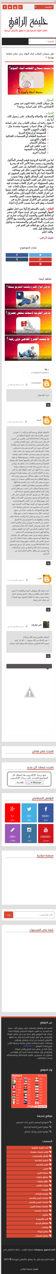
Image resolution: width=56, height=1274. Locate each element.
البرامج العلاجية (40, 1160)
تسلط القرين (41, 1173)
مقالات (44, 1227)
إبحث (7, 915)
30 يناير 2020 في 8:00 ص (14, 385)
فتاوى (44, 1215)
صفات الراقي (41, 1185)
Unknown (35, 382)
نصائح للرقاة (41, 1231)
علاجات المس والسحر (37, 1202)
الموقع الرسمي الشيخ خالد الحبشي (31, 1122)
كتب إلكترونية (41, 1219)
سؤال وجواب (41, 1181)
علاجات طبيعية (40, 1210)
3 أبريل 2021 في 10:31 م (14, 422)
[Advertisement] (27, 881)
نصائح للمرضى (40, 1236)
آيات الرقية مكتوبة (38, 1148)
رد (47, 405)
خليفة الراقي (25, 1269)
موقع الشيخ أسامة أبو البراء (35, 1127)
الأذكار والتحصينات (39, 1156)
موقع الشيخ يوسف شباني (35, 1131)
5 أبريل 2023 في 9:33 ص (14, 627)
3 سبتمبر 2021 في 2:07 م (14, 580)
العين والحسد (41, 1164)
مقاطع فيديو (40, 1223)
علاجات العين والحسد (37, 1198)
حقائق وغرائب (41, 1177)
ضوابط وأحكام (40, 1194)
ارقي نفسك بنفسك (38, 1152)
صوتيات (43, 1189)
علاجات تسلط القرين (38, 1206)
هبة (38, 578)
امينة (38, 419)
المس (44, 1169)
